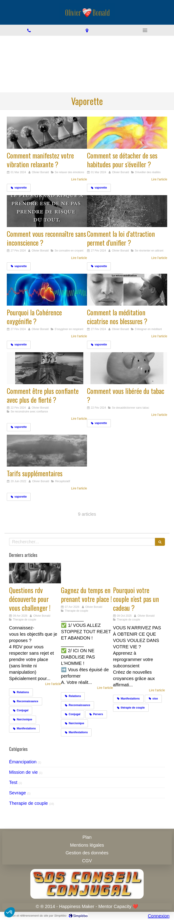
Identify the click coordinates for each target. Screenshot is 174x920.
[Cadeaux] (139, 573)
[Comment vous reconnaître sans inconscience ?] (47, 211)
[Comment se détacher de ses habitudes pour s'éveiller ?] (127, 133)
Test (13, 782)
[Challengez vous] (35, 573)
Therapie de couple (28, 803)
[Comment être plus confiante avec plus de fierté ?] (47, 368)
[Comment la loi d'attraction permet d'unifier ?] (127, 211)
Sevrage (17, 792)
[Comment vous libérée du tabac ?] (127, 368)
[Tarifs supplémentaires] (47, 451)
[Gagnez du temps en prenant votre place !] (87, 573)
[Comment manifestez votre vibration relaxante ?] (47, 133)
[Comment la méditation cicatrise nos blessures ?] (127, 290)
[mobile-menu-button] (145, 30)
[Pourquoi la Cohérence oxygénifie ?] (47, 290)
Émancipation (22, 761)
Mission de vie (23, 772)
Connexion (158, 915)
